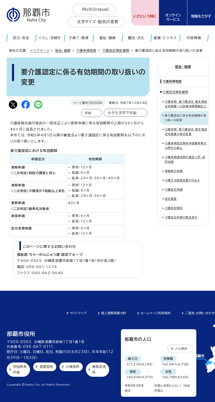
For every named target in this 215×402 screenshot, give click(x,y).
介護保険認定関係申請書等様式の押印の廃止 (186, 145)
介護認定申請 (174, 189)
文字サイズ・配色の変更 (97, 22)
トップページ (40, 50)
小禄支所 (72, 366)
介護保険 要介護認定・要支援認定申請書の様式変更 (186, 131)
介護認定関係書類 (116, 50)
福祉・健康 (63, 50)
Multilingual (95, 9)
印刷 (88, 112)
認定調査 (171, 199)
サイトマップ (78, 313)
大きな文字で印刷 (122, 112)
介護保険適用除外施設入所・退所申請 (185, 159)
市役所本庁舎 (20, 369)
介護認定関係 (174, 208)
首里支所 (46, 366)
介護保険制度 (86, 50)
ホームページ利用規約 (155, 313)
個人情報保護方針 (113, 313)
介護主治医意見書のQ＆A (182, 180)
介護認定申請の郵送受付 (181, 217)
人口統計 (181, 348)
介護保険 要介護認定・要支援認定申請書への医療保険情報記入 (186, 104)
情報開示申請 (174, 171)
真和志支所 (99, 369)
